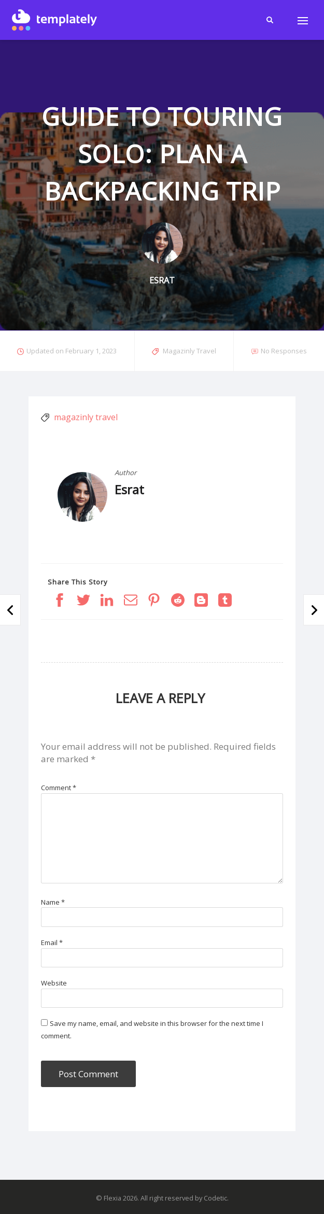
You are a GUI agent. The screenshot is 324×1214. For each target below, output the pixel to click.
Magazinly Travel (189, 350)
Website (54, 983)
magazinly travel (86, 417)
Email (52, 942)
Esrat (129, 489)
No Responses (284, 350)
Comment (58, 787)
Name (53, 902)
